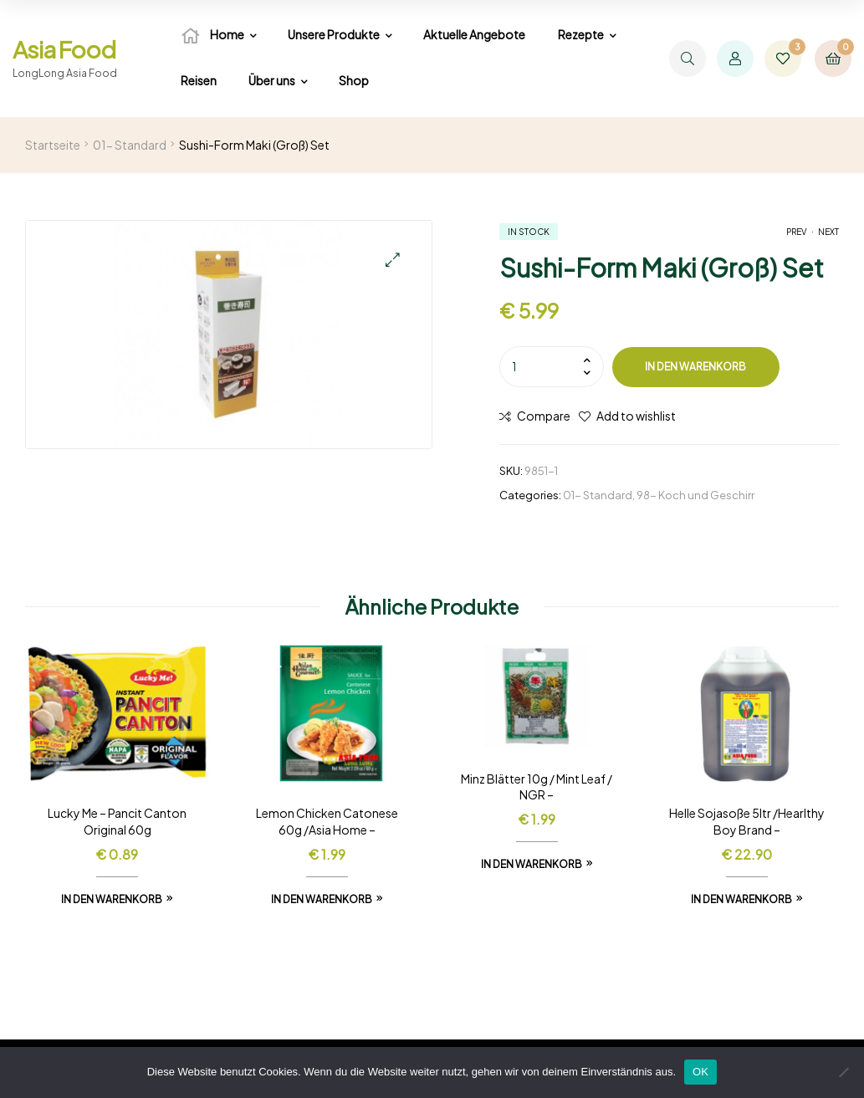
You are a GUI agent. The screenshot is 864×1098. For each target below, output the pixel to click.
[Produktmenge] (551, 366)
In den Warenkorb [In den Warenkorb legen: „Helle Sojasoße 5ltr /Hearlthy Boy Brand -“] (741, 899)
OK (700, 1071)
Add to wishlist (636, 415)
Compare (543, 415)
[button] (393, 259)
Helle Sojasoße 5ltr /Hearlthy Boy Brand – (747, 821)
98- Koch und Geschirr (695, 495)
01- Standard (129, 144)
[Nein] (843, 1072)
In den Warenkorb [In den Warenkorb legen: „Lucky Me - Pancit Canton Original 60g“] (111, 899)
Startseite (52, 144)
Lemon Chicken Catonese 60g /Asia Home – (327, 821)
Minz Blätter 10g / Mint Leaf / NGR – (536, 787)
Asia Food (64, 49)
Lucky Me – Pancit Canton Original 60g (117, 821)
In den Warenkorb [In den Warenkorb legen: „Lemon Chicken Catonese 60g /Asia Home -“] (321, 899)
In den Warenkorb (695, 366)
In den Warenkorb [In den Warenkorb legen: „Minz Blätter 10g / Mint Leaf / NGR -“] (531, 864)
